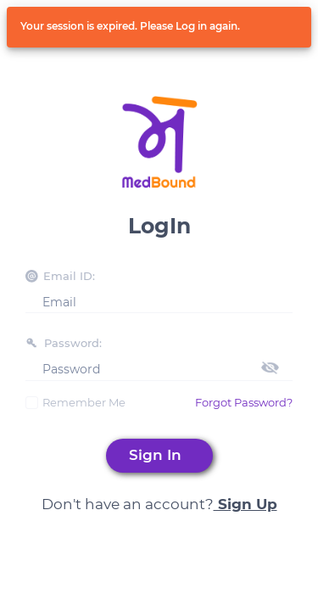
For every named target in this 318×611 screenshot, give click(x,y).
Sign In (159, 454)
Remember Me (84, 402)
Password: (73, 343)
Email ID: (69, 276)
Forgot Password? (244, 402)
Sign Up (245, 504)
